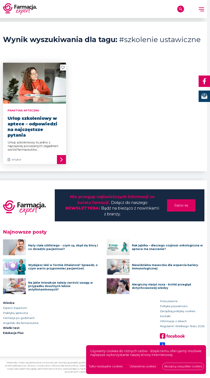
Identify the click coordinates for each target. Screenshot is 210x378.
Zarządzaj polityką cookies (177, 311)
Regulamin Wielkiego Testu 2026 (182, 326)
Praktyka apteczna (15, 312)
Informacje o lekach (173, 321)
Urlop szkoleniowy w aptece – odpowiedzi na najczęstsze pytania (32, 127)
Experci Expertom (15, 307)
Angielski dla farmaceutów (21, 323)
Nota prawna (168, 301)
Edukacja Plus (13, 333)
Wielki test (11, 328)
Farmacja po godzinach (19, 318)
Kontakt (165, 316)
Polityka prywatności (174, 306)
